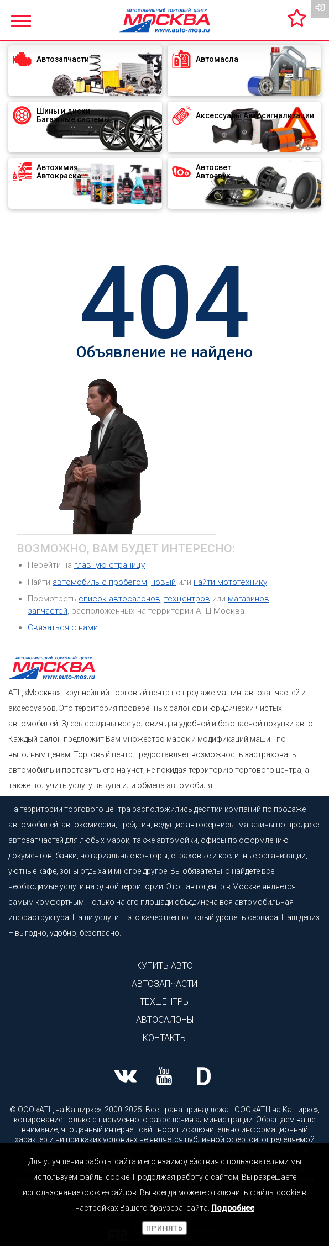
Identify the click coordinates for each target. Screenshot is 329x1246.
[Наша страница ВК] (125, 1077)
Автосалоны (165, 1020)
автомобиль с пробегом (100, 582)
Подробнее (232, 1207)
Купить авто (164, 965)
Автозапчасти (164, 984)
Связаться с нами (63, 627)
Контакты (165, 1038)
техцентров (187, 599)
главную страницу (109, 565)
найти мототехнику (230, 582)
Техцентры (165, 1001)
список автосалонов (119, 599)
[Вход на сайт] (320, 9)
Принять (164, 1228)
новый (163, 582)
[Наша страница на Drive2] (203, 1077)
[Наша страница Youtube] (164, 1077)
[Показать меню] (22, 19)
